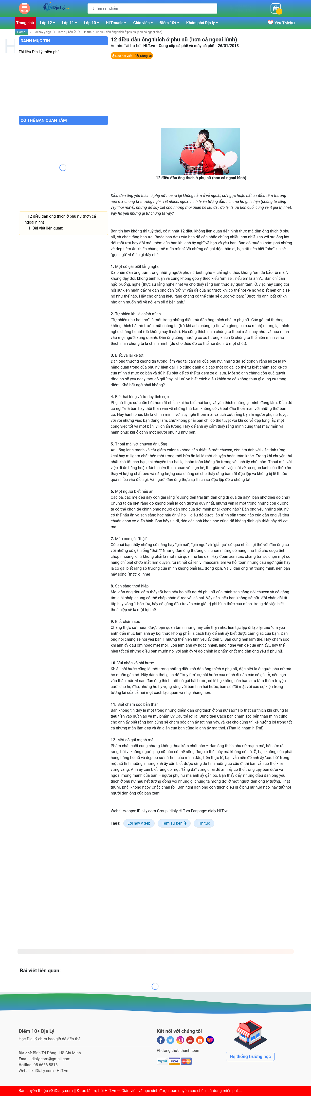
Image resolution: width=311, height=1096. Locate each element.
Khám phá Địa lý (203, 24)
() (281, 23)
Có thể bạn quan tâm (44, 120)
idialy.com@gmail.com (51, 1059)
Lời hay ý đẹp (42, 32)
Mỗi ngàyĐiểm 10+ (243, 8)
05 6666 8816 (46, 1065)
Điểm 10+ (171, 24)
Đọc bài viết (122, 56)
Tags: (115, 823)
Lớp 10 (93, 24)
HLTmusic (117, 24)
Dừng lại (143, 56)
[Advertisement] (202, 93)
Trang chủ (25, 23)
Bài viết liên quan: (48, 228)
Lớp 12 (49, 24)
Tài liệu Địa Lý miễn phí (39, 52)
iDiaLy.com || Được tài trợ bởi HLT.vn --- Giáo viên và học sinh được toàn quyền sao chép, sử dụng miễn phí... (147, 1091)
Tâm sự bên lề (66, 32)
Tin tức (86, 32)
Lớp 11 (71, 24)
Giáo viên (144, 24)
